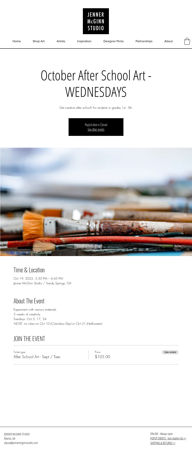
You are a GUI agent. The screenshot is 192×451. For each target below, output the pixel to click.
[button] (187, 41)
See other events (96, 129)
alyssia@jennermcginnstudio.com (21, 443)
